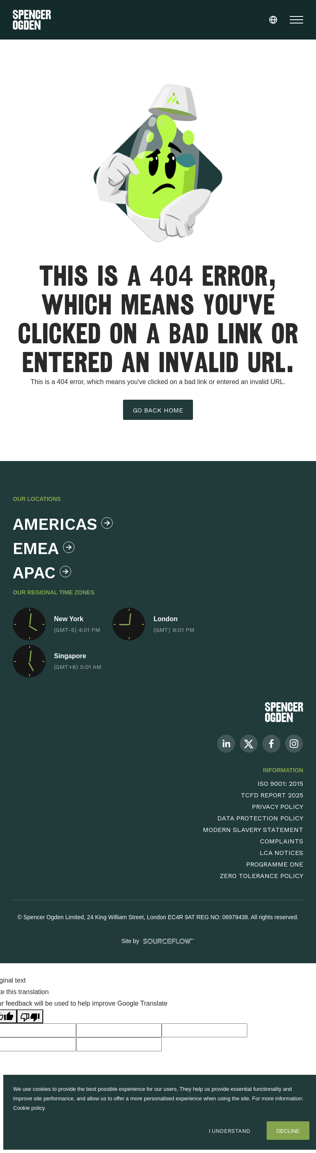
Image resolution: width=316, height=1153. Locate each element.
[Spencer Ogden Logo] (284, 711)
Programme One (274, 864)
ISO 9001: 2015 (280, 783)
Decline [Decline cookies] (288, 1131)
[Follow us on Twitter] (248, 743)
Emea (43, 548)
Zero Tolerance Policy (261, 876)
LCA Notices (281, 853)
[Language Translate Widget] (245, 18)
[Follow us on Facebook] (271, 743)
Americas (61, 524)
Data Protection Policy (260, 818)
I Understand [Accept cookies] (229, 1131)
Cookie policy (29, 1108)
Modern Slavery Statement (253, 830)
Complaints (281, 841)
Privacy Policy (277, 807)
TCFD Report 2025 (272, 795)
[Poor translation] (30, 1016)
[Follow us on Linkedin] (226, 743)
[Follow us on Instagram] (294, 743)
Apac (42, 572)
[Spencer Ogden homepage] (32, 20)
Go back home (158, 410)
